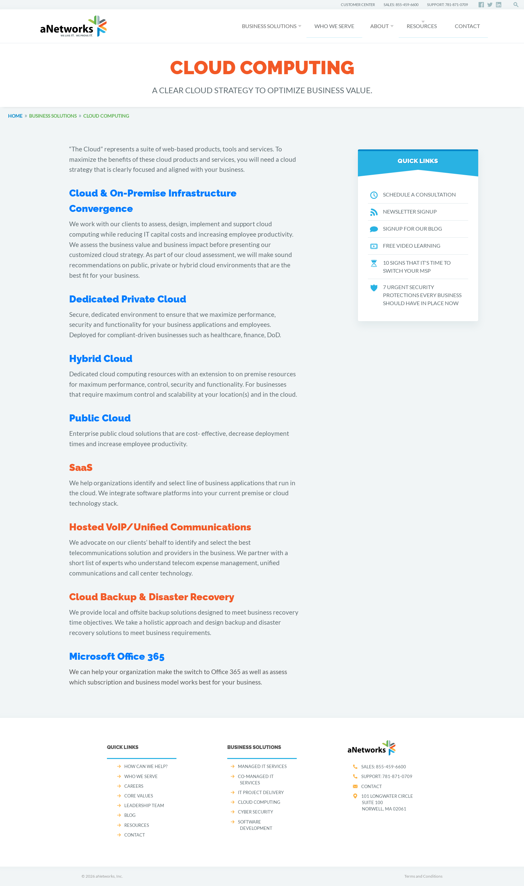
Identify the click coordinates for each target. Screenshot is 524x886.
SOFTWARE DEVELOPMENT (255, 825)
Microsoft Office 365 (116, 656)
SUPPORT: (386, 776)
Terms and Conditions (423, 876)
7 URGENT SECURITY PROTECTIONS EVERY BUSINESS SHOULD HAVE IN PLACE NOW (416, 295)
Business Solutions (269, 26)
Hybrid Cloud (100, 358)
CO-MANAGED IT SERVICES (256, 779)
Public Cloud (100, 418)
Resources (422, 26)
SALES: (383, 766)
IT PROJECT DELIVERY (261, 792)
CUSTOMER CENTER (358, 4)
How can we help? (145, 766)
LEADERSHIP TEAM (144, 805)
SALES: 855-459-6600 (401, 4)
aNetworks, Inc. (109, 876)
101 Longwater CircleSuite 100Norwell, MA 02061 (387, 802)
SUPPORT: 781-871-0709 (447, 4)
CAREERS (133, 786)
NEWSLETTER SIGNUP (403, 212)
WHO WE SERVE (334, 26)
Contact (371, 786)
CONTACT (467, 26)
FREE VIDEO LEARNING (405, 246)
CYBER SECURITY (255, 811)
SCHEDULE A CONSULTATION (413, 195)
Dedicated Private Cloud (127, 299)
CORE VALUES (138, 795)
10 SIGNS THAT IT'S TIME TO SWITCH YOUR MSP (410, 267)
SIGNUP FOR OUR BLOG (406, 229)
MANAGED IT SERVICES (262, 766)
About (379, 26)
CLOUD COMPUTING (259, 802)
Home (15, 116)
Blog (130, 815)
